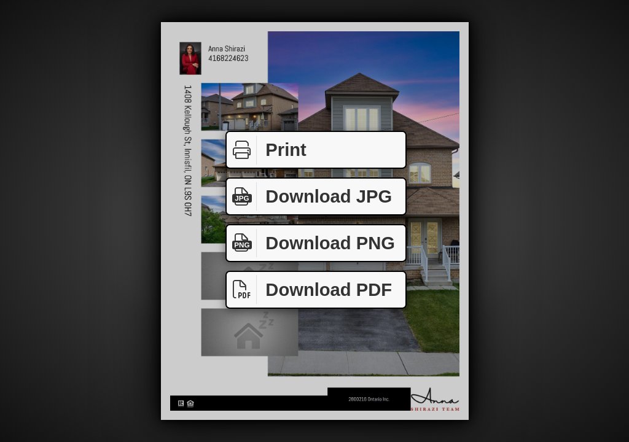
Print (267, 150)
